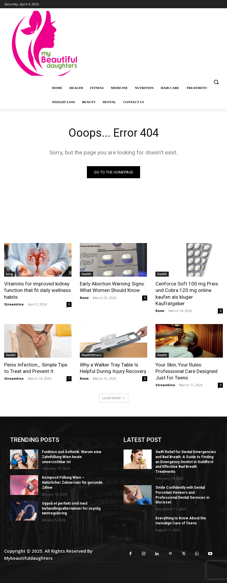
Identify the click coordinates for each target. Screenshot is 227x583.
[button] (216, 82)
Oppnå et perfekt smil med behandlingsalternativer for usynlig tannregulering (71, 508)
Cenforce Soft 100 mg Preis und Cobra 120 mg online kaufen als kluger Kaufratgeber (186, 293)
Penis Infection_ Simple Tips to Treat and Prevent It (35, 368)
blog (9, 274)
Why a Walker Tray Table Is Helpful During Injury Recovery (113, 368)
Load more (113, 397)
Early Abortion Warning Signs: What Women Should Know (112, 287)
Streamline (14, 304)
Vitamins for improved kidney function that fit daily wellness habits (37, 290)
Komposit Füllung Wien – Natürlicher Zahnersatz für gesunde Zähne (72, 482)
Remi (84, 297)
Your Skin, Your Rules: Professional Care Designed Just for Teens (186, 371)
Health (86, 274)
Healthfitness (92, 355)
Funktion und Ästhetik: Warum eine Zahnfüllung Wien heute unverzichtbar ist (71, 457)
